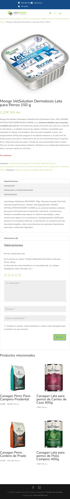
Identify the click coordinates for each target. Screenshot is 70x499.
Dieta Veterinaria (45, 170)
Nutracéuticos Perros (20, 19)
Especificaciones (11, 181)
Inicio (2, 19)
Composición (9, 185)
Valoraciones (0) (11, 238)
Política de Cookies (54, 492)
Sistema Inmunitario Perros (37, 166)
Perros (8, 19)
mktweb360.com (40, 495)
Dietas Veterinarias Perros (45, 163)
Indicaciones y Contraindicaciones (18, 190)
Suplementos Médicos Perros (41, 19)
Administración (10, 194)
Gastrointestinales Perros (10, 166)
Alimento (18, 170)
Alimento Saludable (31, 170)
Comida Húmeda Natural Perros (21, 163)
